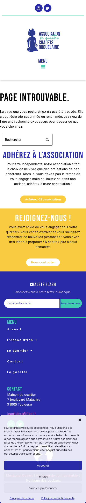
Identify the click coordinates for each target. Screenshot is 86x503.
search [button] (47, 139)
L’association (23, 340)
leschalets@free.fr (21, 414)
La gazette (17, 372)
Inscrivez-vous (71, 303)
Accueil (14, 329)
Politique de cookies (22, 498)
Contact (15, 361)
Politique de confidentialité (57, 498)
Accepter (43, 465)
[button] (80, 420)
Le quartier (21, 350)
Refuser (43, 477)
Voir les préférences (43, 488)
